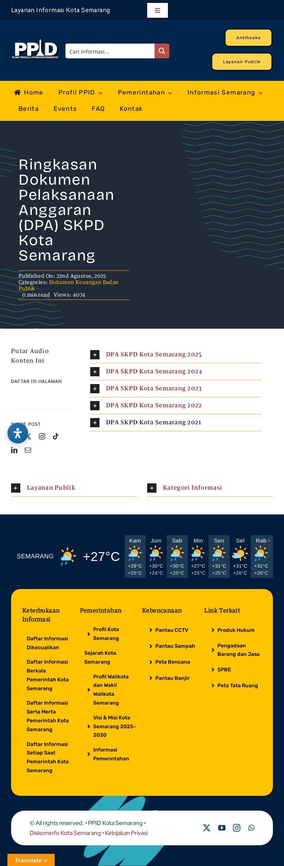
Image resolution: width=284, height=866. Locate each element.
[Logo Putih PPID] (35, 41)
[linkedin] (14, 450)
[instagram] (42, 436)
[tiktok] (56, 436)
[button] (176, 354)
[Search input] (110, 51)
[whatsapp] (251, 828)
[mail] (28, 450)
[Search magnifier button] (162, 51)
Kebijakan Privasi (126, 833)
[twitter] (28, 436)
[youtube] (222, 828)
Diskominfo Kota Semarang (65, 833)
